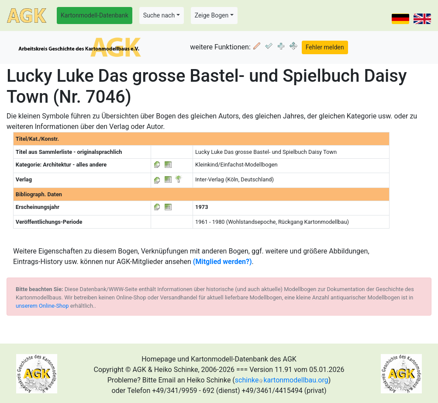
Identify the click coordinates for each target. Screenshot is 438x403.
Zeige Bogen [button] (212, 15)
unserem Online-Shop (42, 305)
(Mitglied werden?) (222, 261)
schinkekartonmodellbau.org (281, 380)
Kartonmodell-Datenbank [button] (94, 15)
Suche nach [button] (159, 15)
